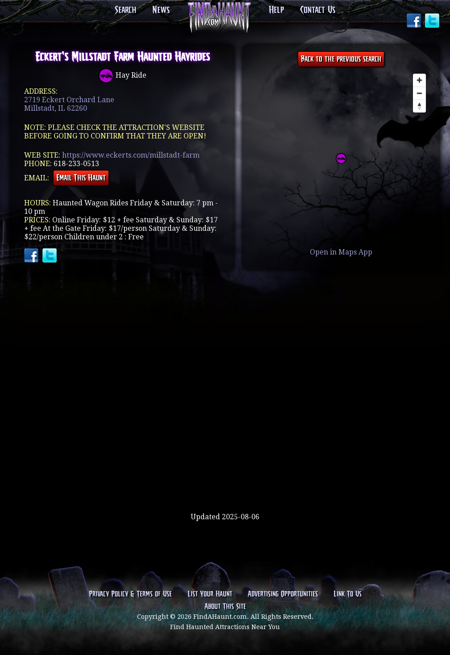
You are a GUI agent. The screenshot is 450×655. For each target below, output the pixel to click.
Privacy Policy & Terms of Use (130, 594)
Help (276, 10)
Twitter (433, 21)
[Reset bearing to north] (419, 106)
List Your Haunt (210, 594)
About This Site (225, 607)
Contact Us (317, 10)
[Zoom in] (419, 80)
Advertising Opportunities (283, 594)
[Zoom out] (419, 93)
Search (125, 10)
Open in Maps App (341, 252)
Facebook (415, 21)
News (161, 10)
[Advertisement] (225, 483)
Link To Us (347, 594)
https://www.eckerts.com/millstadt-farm (131, 155)
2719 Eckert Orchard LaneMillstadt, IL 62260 (69, 104)
